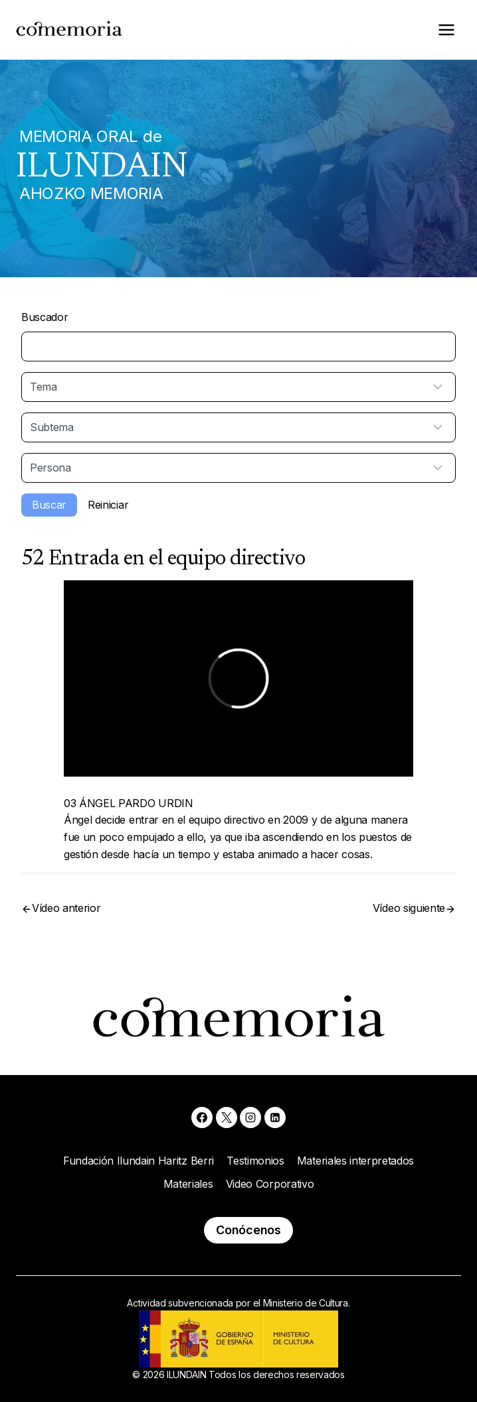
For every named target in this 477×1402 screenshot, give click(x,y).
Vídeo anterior (66, 908)
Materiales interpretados (355, 1160)
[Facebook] (202, 1117)
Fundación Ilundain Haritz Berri (138, 1160)
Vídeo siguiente (409, 908)
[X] (226, 1117)
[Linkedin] (275, 1117)
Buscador (44, 317)
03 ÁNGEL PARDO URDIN (128, 803)
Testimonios (255, 1160)
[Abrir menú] (446, 29)
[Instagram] (250, 1117)
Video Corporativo (270, 1183)
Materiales (188, 1183)
